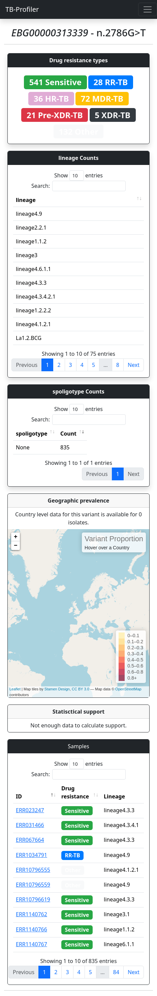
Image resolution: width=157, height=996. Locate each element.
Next (133, 365)
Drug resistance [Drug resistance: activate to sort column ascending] (75, 792)
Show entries (78, 175)
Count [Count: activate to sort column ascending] (68, 433)
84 (116, 972)
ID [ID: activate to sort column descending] (19, 796)
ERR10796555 (33, 869)
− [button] (16, 546)
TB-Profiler (22, 9)
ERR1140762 (31, 914)
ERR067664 (30, 840)
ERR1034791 (31, 855)
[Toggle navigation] (147, 9)
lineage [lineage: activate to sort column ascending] (26, 200)
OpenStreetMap (128, 689)
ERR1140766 (31, 929)
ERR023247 (30, 810)
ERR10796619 (33, 899)
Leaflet (15, 689)
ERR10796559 (33, 884)
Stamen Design (57, 689)
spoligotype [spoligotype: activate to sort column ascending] (32, 433)
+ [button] (16, 537)
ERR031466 (30, 825)
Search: (78, 186)
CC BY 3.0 (80, 689)
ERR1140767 (31, 944)
